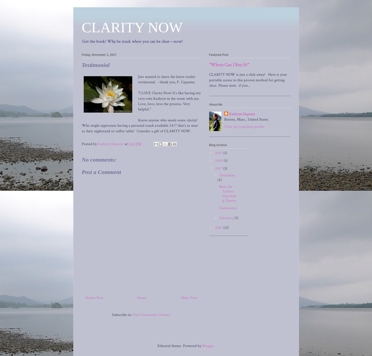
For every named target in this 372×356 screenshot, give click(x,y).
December (227, 175)
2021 (219, 153)
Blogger (208, 345)
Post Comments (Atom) (151, 314)
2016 (219, 227)
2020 (219, 160)
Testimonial (228, 208)
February (227, 218)
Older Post (189, 297)
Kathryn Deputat (242, 114)
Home (142, 297)
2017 (219, 168)
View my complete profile (244, 126)
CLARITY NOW (132, 27)
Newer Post (94, 297)
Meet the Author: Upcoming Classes (227, 193)
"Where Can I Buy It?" (229, 65)
